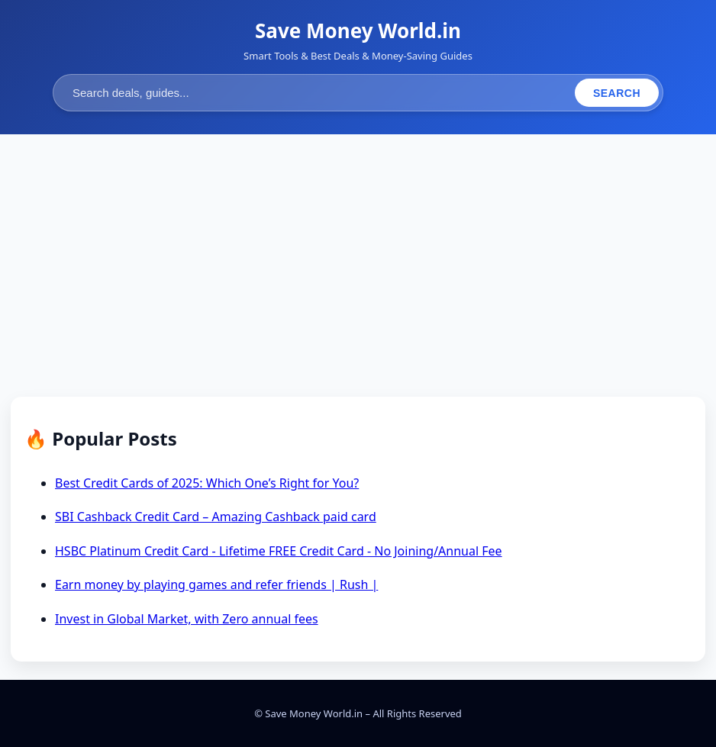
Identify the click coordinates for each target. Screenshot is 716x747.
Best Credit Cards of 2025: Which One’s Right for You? (207, 483)
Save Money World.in (358, 30)
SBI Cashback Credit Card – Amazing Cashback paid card (215, 516)
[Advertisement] (358, 267)
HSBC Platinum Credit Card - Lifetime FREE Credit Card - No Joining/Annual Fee (278, 551)
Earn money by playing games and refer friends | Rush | (216, 584)
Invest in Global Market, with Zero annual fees (186, 618)
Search (616, 93)
